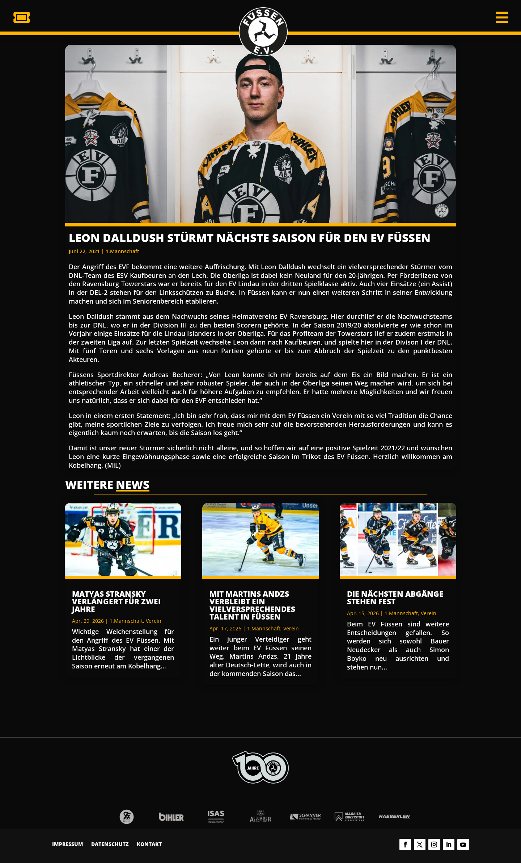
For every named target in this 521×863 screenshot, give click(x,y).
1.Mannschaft (122, 251)
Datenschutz (110, 844)
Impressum (67, 844)
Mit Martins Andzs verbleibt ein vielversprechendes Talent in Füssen (252, 605)
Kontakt (149, 844)
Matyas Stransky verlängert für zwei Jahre (116, 601)
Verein (153, 620)
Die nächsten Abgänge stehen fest (395, 597)
